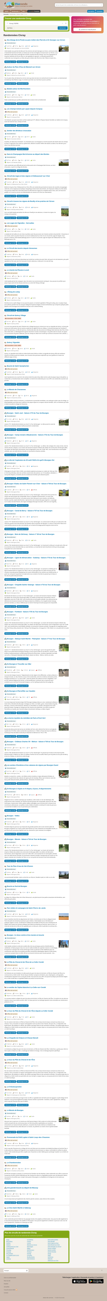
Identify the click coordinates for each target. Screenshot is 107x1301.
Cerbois (8, 1243)
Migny (28, 1248)
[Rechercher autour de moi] (65, 23)
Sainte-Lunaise (52, 1250)
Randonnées (16, 11)
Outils (7, 11)
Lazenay (8, 1259)
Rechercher (62, 28)
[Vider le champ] (62, 23)
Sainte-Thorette (52, 1252)
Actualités (6, 1287)
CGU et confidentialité (10, 1277)
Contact (6, 1293)
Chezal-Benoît (10, 1248)
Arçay (7, 1239)
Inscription (91, 11)
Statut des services (48, 1297)
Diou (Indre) (9, 1253)
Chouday (8, 1250)
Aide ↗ (24, 11)
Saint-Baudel (51, 1241)
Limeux (29, 1241)
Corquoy (8, 1252)
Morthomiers (30, 1250)
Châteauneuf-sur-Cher (12, 1246)
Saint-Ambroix (31, 1259)
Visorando (6, 14)
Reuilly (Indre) (31, 1257)
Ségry (49, 1255)
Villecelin (50, 1259)
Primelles (29, 1255)
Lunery (29, 1243)
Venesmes (50, 1257)
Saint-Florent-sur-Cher (54, 1245)
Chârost (8, 1245)
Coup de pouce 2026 (10, 1290)
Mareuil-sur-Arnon (32, 1245)
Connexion (99, 11)
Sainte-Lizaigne (52, 1248)
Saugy (49, 1253)
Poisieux (29, 1252)
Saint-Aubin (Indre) (53, 1239)
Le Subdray (30, 1239)
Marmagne (30, 1246)
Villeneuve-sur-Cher (53, 1260)
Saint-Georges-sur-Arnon (54, 1246)
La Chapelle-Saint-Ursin (12, 1255)
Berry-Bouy (9, 1241)
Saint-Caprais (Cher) (53, 1243)
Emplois (6, 1284)
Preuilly (29, 1253)
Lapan (8, 1257)
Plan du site (7, 1281)
